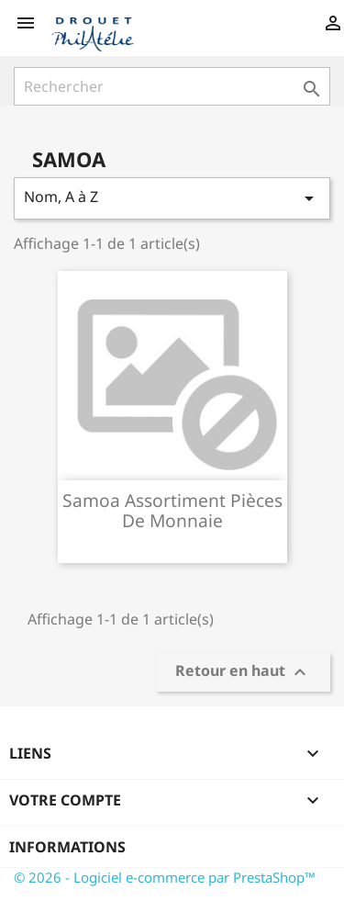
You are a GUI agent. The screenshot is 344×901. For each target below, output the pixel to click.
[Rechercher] (172, 86)
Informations (67, 847)
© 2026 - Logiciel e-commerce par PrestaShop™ (165, 877)
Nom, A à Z (172, 197)
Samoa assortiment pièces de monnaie (172, 510)
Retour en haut (243, 672)
